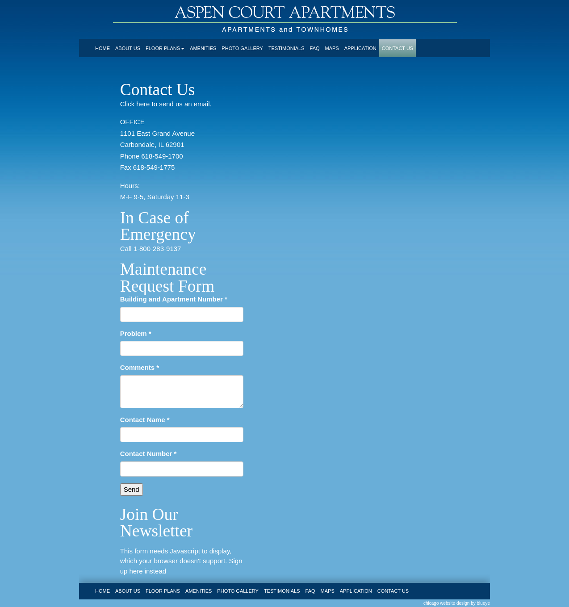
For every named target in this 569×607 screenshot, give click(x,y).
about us (127, 48)
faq (315, 48)
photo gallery (242, 48)
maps (332, 48)
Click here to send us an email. (166, 104)
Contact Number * (148, 453)
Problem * (135, 333)
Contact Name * (145, 419)
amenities (203, 48)
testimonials (286, 48)
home (102, 48)
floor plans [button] (165, 48)
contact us (398, 48)
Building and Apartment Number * (173, 299)
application (360, 48)
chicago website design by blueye (456, 603)
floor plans (163, 591)
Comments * (139, 367)
